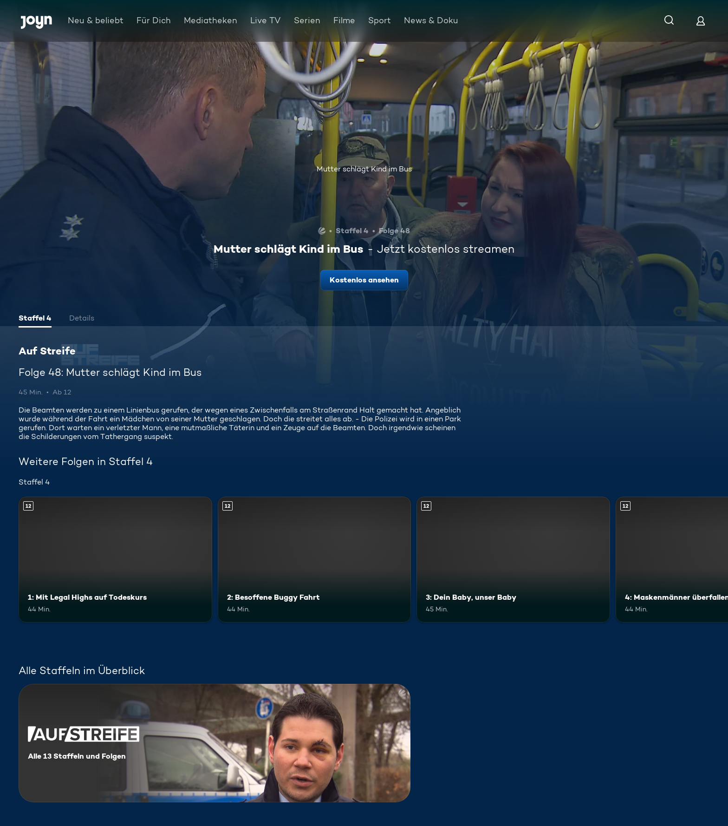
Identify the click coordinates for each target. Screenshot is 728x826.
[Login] (700, 21)
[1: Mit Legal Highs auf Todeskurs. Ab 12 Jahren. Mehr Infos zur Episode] (115, 560)
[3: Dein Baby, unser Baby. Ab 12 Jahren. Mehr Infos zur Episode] (513, 560)
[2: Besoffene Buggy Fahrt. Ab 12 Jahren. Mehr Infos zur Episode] (314, 560)
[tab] (35, 319)
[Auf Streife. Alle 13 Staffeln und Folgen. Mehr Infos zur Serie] (214, 743)
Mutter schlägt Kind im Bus (364, 168)
